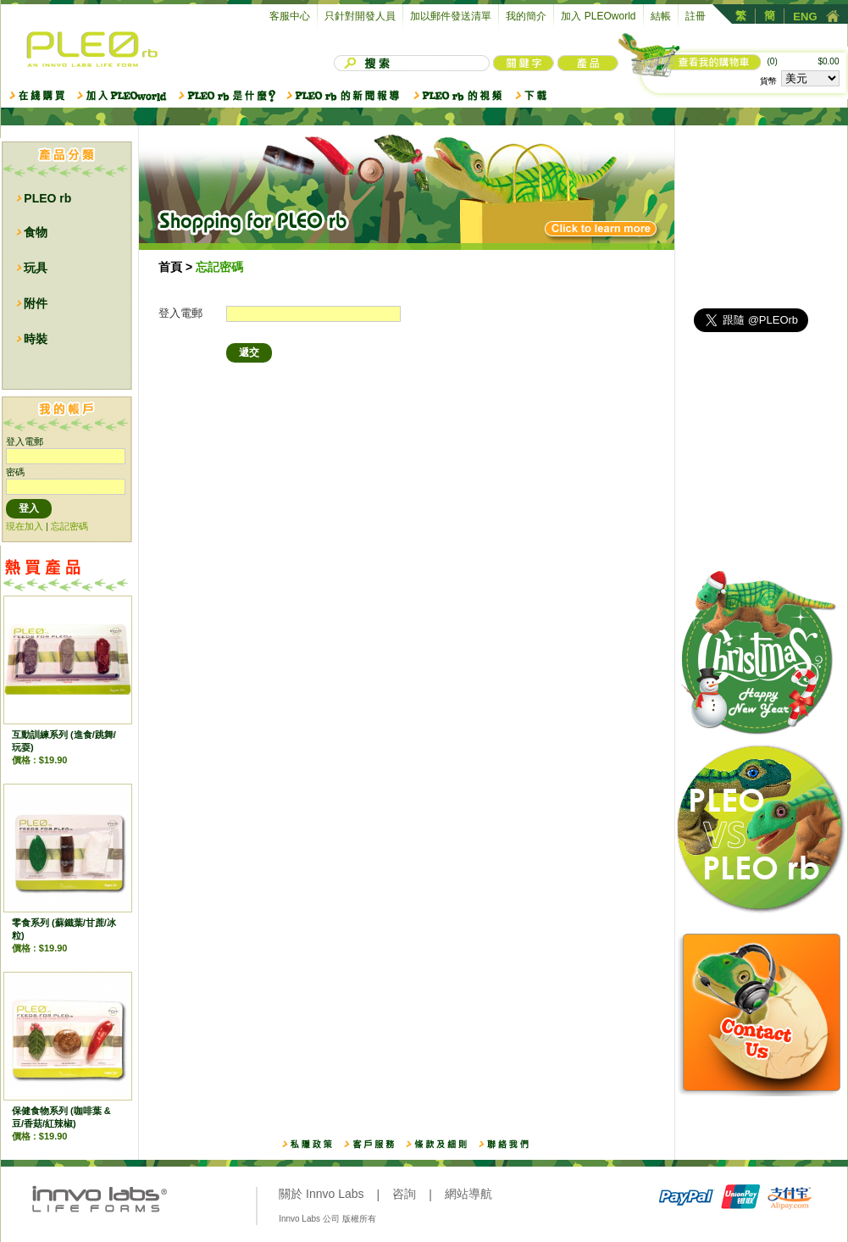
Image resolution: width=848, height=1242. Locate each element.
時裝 (35, 339)
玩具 (35, 267)
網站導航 (468, 1193)
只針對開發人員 (360, 16)
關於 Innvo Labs (321, 1193)
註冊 (695, 16)
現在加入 (24, 526)
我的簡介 (526, 16)
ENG (805, 16)
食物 (35, 232)
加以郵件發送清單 (450, 16)
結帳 (661, 16)
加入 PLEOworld (598, 16)
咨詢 (404, 1193)
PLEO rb (47, 198)
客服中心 (289, 16)
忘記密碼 (69, 526)
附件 (35, 303)
